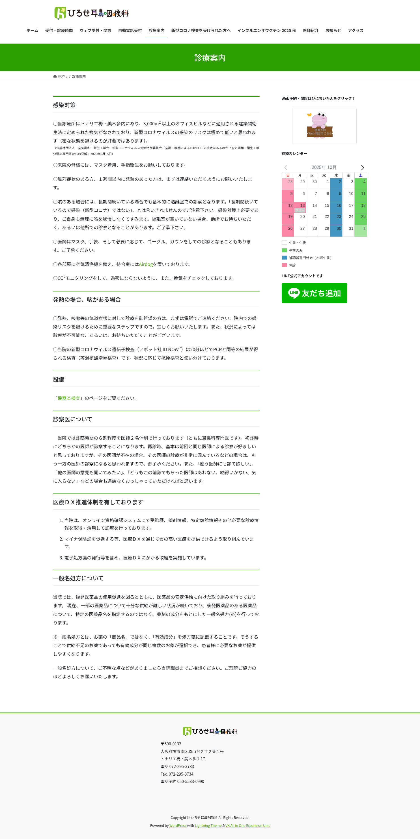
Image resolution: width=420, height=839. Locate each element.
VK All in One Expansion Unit (247, 825)
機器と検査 (69, 397)
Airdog (146, 264)
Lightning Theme (208, 825)
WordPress (177, 825)
